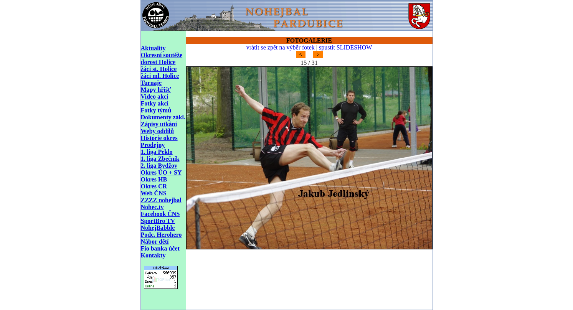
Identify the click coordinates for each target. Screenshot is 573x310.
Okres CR (154, 186)
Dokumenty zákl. (163, 117)
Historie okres (159, 138)
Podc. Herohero (161, 234)
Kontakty (153, 255)
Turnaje (151, 82)
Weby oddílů (157, 131)
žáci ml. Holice (160, 76)
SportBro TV (158, 221)
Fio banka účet (160, 248)
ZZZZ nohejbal (161, 200)
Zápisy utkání (159, 124)
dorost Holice (158, 62)
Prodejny (153, 145)
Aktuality (153, 48)
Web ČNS (154, 193)
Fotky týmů (156, 110)
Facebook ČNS (160, 214)
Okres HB (154, 179)
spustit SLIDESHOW (345, 47)
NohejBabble (158, 227)
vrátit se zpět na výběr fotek (280, 47)
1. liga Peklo (157, 151)
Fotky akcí (154, 103)
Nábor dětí (155, 241)
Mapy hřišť (156, 89)
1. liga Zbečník (160, 158)
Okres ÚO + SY (161, 172)
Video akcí (154, 96)
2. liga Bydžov (159, 165)
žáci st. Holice (159, 69)
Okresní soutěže (162, 55)
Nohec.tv (152, 207)
